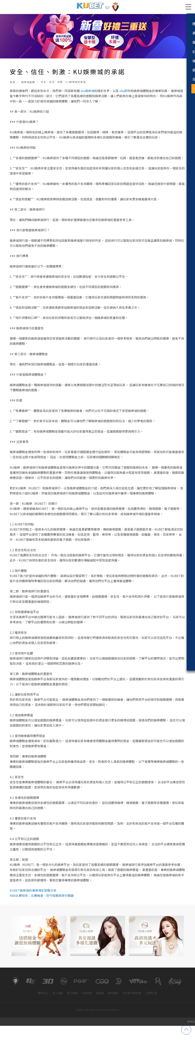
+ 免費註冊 (151, 1008)
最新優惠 (113, 1008)
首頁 (12, 94)
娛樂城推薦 (28, 94)
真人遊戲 (57, 1008)
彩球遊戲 (86, 1008)
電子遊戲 (72, 1008)
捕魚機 (100, 1008)
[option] (39, 951)
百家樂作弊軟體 (131, 1008)
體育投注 (43, 1008)
